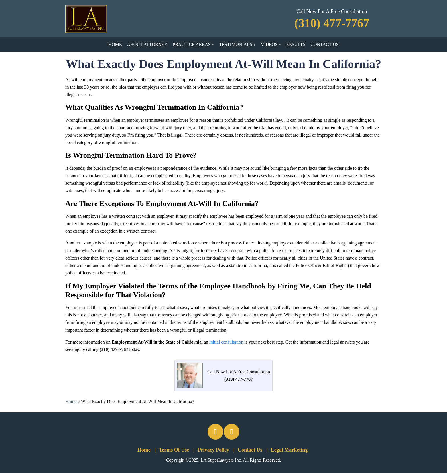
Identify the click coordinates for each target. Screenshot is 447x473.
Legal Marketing (289, 450)
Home (115, 44)
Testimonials (235, 44)
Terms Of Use (174, 450)
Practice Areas (192, 44)
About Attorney (147, 44)
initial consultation (226, 342)
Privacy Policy (213, 450)
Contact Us (324, 44)
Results (295, 44)
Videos (269, 44)
